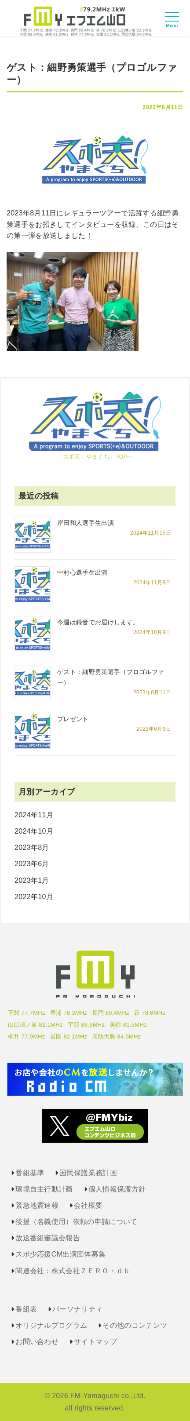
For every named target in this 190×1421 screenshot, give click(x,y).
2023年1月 (32, 880)
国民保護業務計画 (88, 1173)
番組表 (26, 1309)
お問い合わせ (36, 1341)
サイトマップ (95, 1341)
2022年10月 (34, 896)
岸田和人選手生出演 (85, 522)
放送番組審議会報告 (47, 1238)
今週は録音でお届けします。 (98, 622)
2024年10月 (34, 831)
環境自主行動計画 (44, 1189)
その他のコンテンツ (134, 1325)
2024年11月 (34, 815)
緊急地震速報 (36, 1205)
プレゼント (73, 718)
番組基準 (29, 1173)
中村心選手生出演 (82, 572)
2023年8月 (32, 847)
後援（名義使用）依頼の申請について (76, 1221)
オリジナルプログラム (51, 1325)
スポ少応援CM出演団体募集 (60, 1254)
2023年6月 (32, 863)
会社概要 (88, 1205)
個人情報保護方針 (117, 1189)
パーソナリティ (77, 1309)
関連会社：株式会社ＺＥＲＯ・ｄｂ (72, 1271)
